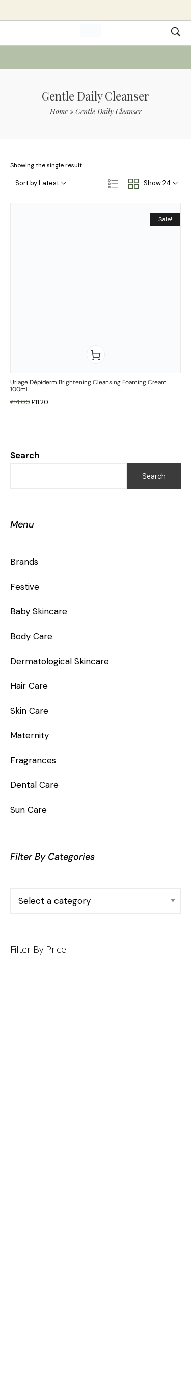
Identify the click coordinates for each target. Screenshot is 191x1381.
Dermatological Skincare (59, 661)
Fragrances (33, 760)
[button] (96, 354)
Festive (24, 586)
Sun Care (28, 809)
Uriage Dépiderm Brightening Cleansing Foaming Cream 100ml (88, 385)
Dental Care (34, 784)
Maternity (29, 735)
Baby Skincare (38, 611)
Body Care (31, 636)
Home (59, 111)
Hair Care (29, 685)
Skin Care (29, 710)
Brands (24, 561)
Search (25, 455)
